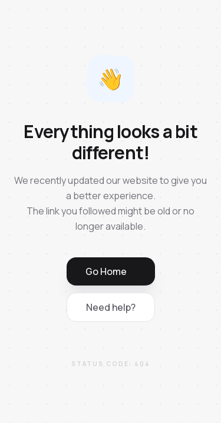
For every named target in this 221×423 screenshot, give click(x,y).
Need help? (111, 307)
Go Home (106, 271)
